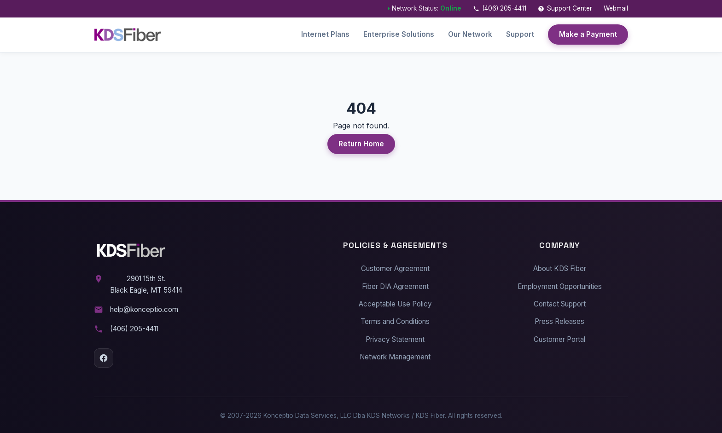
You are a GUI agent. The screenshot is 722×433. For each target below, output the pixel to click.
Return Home (361, 142)
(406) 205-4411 (499, 8)
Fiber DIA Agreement (395, 284)
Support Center (565, 8)
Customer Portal (559, 337)
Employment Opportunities (560, 284)
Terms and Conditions (395, 319)
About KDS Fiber (559, 266)
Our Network (470, 34)
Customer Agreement (395, 266)
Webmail (616, 8)
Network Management (395, 355)
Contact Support (560, 302)
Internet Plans (325, 34)
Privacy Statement (395, 337)
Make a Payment (588, 34)
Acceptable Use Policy (395, 302)
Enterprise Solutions (398, 34)
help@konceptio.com (144, 307)
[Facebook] (103, 356)
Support (520, 34)
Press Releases (559, 319)
